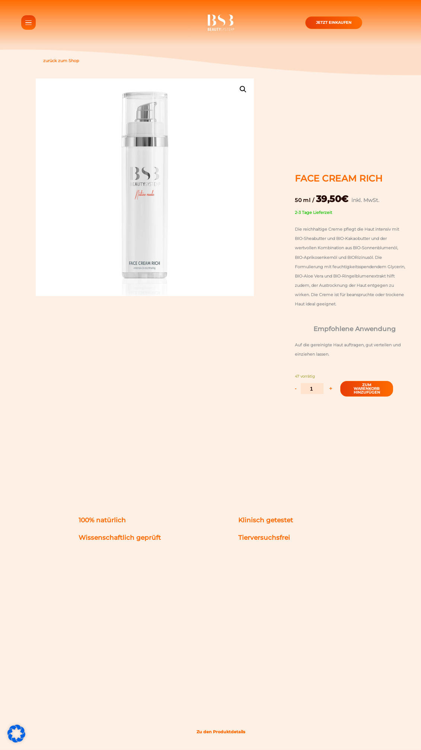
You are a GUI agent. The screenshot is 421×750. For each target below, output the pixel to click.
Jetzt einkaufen (333, 21)
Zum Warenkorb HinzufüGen (367, 388)
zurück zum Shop (57, 61)
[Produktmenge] (312, 388)
